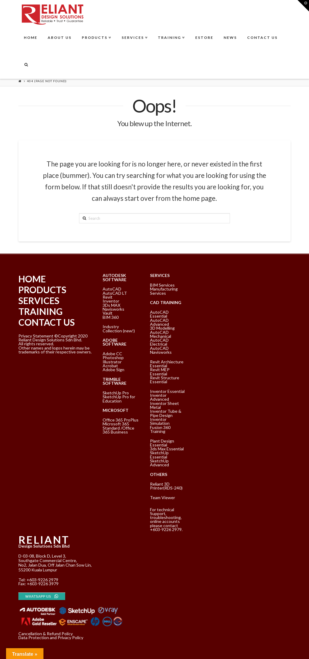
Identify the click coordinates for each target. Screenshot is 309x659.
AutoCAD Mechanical (160, 334)
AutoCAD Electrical (159, 342)
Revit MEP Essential (160, 371)
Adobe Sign (113, 369)
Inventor (111, 300)
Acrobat (110, 365)
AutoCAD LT (115, 293)
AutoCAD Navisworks (161, 350)
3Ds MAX (111, 305)
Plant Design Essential (162, 442)
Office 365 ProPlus (121, 419)
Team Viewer (162, 497)
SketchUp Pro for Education (119, 398)
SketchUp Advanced (159, 462)
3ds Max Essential (167, 448)
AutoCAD (112, 288)
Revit (108, 297)
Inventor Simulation (160, 421)
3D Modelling (162, 328)
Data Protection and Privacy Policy (50, 637)
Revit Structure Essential (164, 379)
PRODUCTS (42, 289)
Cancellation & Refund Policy (45, 633)
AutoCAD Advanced (159, 322)
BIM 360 (111, 317)
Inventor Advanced (159, 397)
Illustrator (112, 361)
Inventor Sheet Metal (164, 405)
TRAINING (40, 311)
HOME (32, 278)
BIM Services (162, 285)
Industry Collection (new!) (119, 328)
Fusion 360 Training (160, 429)
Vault (108, 313)
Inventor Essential (167, 391)
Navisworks (113, 309)
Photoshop (113, 357)
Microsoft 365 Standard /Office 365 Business (118, 427)
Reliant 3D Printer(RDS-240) (166, 485)
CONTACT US (46, 322)
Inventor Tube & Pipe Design (165, 413)
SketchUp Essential (159, 454)
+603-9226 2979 (42, 579)
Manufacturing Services (164, 290)
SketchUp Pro (116, 392)
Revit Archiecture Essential (166, 363)
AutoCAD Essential (159, 314)
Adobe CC (112, 353)
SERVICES (38, 300)
